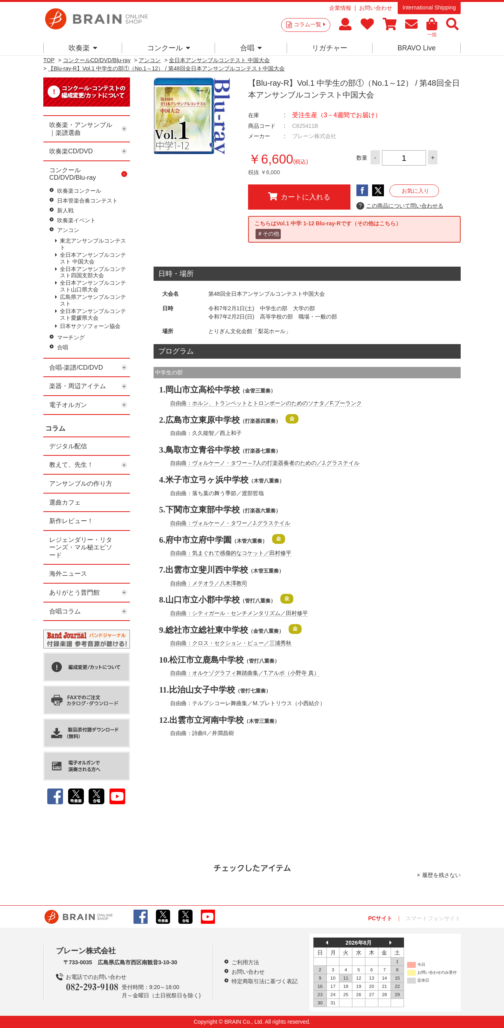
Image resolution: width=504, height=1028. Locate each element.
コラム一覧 (309, 24)
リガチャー (329, 48)
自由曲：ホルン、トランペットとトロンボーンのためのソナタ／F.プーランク (266, 403)
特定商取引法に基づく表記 (265, 981)
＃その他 (268, 233)
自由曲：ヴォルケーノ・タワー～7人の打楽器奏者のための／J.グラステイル (264, 463)
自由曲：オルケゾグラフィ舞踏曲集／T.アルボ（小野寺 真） (244, 673)
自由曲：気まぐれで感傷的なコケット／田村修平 (230, 553)
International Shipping (429, 7)
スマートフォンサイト (433, 918)
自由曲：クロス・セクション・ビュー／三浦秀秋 (230, 643)
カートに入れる (299, 196)
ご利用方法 (245, 962)
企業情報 (340, 8)
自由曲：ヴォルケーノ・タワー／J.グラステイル (230, 523)
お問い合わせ (375, 8)
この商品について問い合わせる (399, 206)
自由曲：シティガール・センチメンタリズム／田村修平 (239, 613)
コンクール (168, 48)
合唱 (251, 48)
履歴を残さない (441, 875)
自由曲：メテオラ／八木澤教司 (208, 583)
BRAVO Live (416, 48)
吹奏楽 (83, 48)
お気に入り (415, 191)
